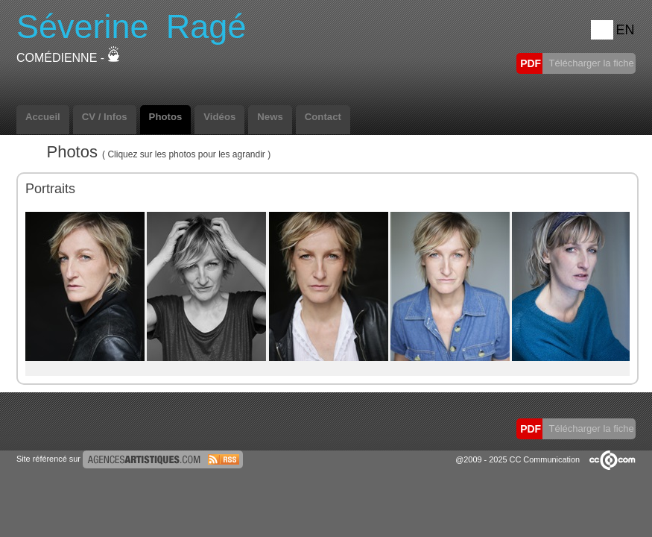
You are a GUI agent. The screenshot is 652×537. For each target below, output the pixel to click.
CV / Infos (104, 116)
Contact (323, 116)
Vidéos (219, 116)
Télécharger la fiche (590, 63)
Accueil (42, 116)
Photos (166, 116)
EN (624, 29)
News (269, 116)
